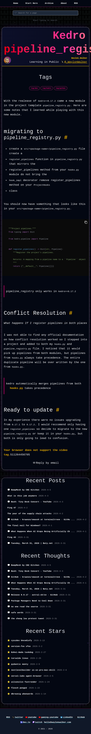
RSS (76, 3)
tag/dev (34, 88)
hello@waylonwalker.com (57, 722)
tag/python (60, 88)
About (64, 3)
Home (15, 3)
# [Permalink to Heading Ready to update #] (57, 410)
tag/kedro (47, 88)
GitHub (81, 717)
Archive (49, 3)
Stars (57, 631)
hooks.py (16, 388)
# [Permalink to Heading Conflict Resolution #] (70, 313)
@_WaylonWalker (75, 62)
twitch (38, 722)
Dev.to (26, 722)
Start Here (31, 3)
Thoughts (57, 556)
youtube (32, 717)
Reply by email (45, 462)
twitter (19, 717)
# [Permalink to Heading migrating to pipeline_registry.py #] (66, 138)
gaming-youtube (49, 717)
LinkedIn (68, 717)
